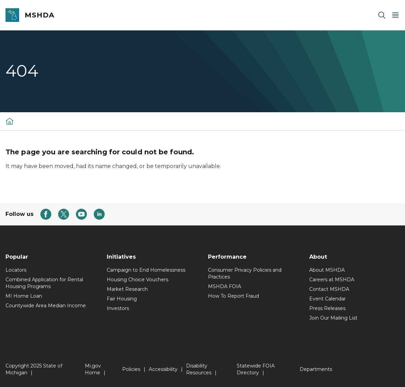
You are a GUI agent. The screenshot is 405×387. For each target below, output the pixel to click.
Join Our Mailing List (333, 318)
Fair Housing (122, 299)
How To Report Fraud (233, 296)
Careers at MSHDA (331, 279)
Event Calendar (327, 299)
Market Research (127, 289)
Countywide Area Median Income (45, 305)
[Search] (382, 15)
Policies (131, 369)
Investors (118, 308)
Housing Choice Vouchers (137, 279)
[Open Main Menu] (395, 15)
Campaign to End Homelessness (146, 270)
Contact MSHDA (329, 289)
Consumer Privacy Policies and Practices (245, 273)
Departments (316, 369)
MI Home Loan (23, 296)
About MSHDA (327, 270)
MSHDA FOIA (224, 286)
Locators (15, 270)
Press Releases (327, 308)
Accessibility (163, 369)
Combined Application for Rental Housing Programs (44, 282)
